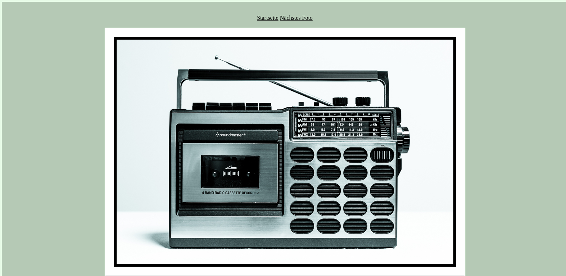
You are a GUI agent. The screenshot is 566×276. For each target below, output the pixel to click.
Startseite (268, 18)
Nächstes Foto (296, 18)
